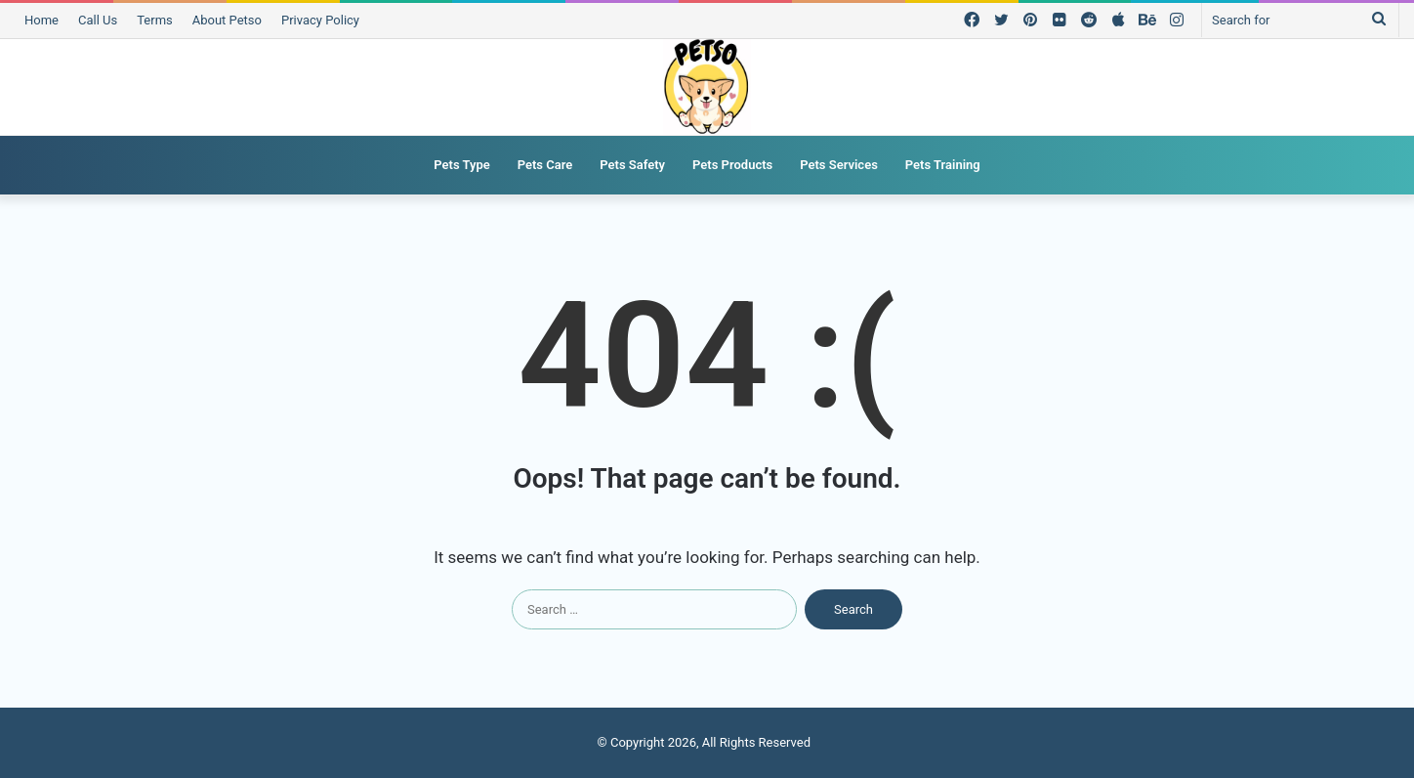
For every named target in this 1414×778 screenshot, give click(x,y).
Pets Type (461, 164)
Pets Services (839, 164)
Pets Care (545, 164)
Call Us (97, 20)
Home (41, 20)
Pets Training (942, 164)
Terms (155, 20)
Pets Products (732, 164)
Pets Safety (632, 164)
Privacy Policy (320, 20)
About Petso (227, 20)
